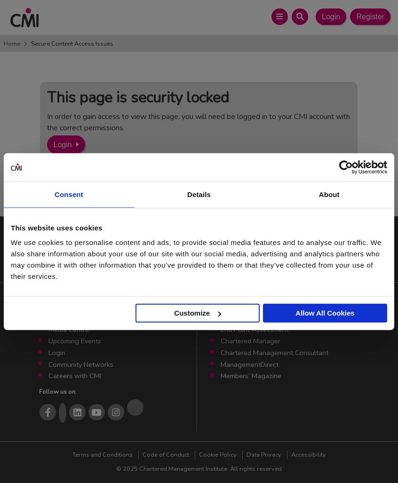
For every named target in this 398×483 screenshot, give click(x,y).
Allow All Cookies (324, 313)
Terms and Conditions (102, 455)
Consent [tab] (69, 194)
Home (12, 44)
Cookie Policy (218, 455)
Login (331, 17)
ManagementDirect (250, 364)
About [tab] (329, 194)
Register (370, 17)
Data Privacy (264, 455)
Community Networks (80, 364)
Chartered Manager (250, 341)
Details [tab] (199, 194)
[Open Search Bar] (300, 16)
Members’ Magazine (251, 375)
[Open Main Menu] (279, 16)
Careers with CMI (74, 375)
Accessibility (308, 455)
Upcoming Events (74, 341)
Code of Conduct (166, 455)
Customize (197, 313)
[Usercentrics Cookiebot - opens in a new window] (346, 167)
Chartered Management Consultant (274, 352)
